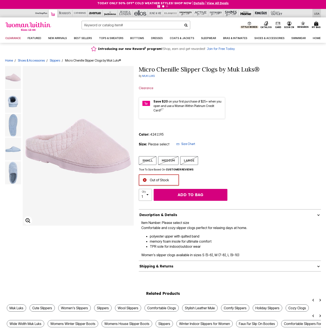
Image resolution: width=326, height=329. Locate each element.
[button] (199, 3)
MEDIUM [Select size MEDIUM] (168, 160)
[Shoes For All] (230, 13)
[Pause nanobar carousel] (158, 6)
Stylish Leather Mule (200, 308)
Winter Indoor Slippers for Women (204, 324)
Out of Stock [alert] (156, 179)
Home (9, 60)
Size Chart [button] (185, 144)
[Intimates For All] (215, 13)
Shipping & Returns (156, 266)
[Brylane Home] (246, 13)
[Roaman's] (64, 13)
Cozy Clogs (297, 308)
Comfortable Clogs (161, 308)
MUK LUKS (148, 75)
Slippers (55, 60)
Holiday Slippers (267, 308)
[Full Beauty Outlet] (276, 13)
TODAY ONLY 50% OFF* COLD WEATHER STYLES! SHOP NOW (144, 3)
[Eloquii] (170, 13)
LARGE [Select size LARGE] (189, 160)
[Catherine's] (80, 13)
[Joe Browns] (110, 13)
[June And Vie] (155, 13)
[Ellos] (140, 13)
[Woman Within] (53, 13)
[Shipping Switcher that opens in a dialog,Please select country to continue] (317, 13)
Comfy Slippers (235, 308)
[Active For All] (200, 13)
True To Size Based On (166, 169)
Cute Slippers (42, 308)
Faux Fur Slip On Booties (257, 324)
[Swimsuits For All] (185, 13)
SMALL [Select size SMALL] (147, 160)
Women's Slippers (74, 308)
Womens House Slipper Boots (126, 324)
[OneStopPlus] (41, 13)
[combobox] (136, 25)
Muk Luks (16, 308)
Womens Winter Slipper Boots (72, 324)
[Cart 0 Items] (316, 25)
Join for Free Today (221, 49)
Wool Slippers (128, 308)
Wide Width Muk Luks (25, 324)
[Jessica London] (125, 13)
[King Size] (261, 13)
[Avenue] (95, 13)
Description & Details (158, 215)
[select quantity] (145, 195)
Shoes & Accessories (31, 60)
